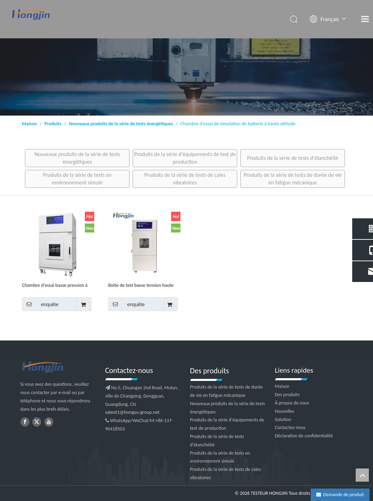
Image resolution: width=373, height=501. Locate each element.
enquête (40, 304)
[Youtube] (48, 422)
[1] (186, 77)
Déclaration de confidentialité (304, 436)
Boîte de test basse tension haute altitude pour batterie (141, 285)
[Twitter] (36, 422)
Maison (282, 386)
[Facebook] (24, 422)
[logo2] (59, 367)
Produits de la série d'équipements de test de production (185, 158)
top (362, 475)
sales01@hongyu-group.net (132, 412)
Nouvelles (284, 411)
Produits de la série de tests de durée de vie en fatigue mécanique (293, 179)
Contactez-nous (290, 427)
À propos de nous (292, 403)
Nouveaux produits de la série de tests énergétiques (77, 158)
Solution (283, 419)
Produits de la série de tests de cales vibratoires (184, 179)
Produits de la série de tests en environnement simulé (77, 179)
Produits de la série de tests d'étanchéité (292, 158)
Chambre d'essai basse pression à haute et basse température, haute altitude (56, 285)
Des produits (287, 395)
